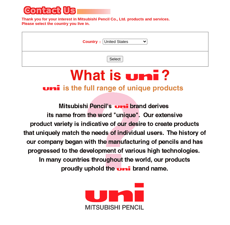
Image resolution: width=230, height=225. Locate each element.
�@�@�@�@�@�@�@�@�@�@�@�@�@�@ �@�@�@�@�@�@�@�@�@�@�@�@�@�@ (125, 41)
